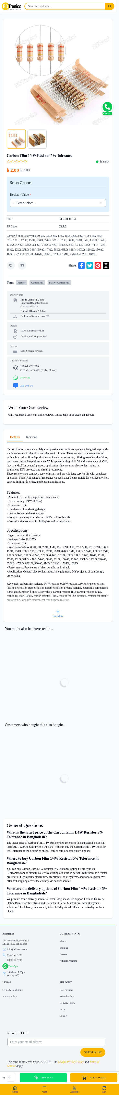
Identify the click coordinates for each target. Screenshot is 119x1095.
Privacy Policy (9, 996)
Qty (4, 1077)
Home (15, 1089)
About (63, 941)
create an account (84, 414)
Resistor (21, 282)
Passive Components (59, 282)
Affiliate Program (68, 960)
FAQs (62, 1009)
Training (64, 947)
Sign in (67, 414)
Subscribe (93, 1052)
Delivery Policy (67, 1003)
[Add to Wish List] (11, 265)
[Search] (109, 6)
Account (74, 1089)
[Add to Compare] (22, 265)
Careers (63, 954)
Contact (63, 1015)
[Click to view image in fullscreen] (58, 74)
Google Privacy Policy (71, 1061)
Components (37, 282)
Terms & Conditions (12, 990)
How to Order (66, 990)
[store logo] (11, 6)
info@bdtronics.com (17, 949)
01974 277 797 (14, 954)
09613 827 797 (14, 960)
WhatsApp (12, 966)
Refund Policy (67, 996)
